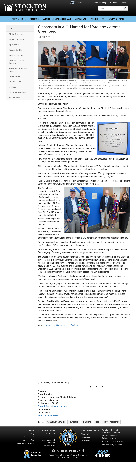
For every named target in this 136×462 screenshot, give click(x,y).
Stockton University (25, 8)
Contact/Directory (99, 3)
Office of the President (46, 430)
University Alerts (49, 446)
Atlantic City (85, 434)
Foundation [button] (73, 422)
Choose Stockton (16, 55)
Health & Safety (28, 440)
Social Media (14, 76)
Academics (34, 19)
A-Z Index (113, 3)
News (11, 28)
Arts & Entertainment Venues (18, 69)
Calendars (124, 3)
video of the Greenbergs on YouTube (61, 325)
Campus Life (80, 19)
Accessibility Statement (113, 445)
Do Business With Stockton (48, 441)
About (19, 19)
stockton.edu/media (48, 415)
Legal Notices (50, 434)
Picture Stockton (16, 50)
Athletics (94, 19)
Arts (104, 19)
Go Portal (72, 2)
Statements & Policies (25, 443)
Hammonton (85, 437)
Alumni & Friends (116, 19)
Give (87, 3)
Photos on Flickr (15, 82)
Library (31, 434)
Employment (29, 437)
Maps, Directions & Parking (114, 441)
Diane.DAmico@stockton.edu (52, 406)
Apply (80, 3)
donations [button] (87, 422)
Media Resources (16, 34)
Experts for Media (16, 39)
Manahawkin (85, 440)
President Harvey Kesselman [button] (107, 422)
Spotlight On (14, 45)
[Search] (110, 8)
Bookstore (30, 430)
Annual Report (15, 98)
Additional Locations (90, 430)
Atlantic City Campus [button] (56, 422)
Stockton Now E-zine (18, 92)
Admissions (57, 19)
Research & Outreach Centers (18, 62)
